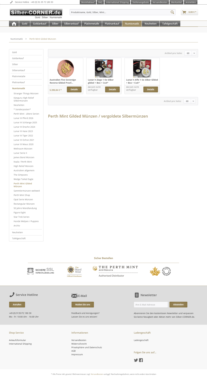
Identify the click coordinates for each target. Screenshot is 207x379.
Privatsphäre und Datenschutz (86, 347)
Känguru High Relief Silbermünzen (24, 99)
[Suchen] (172, 12)
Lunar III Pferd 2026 (23, 118)
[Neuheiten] (150, 23)
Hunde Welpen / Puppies (26, 221)
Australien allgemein (24, 170)
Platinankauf (18, 82)
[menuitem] (123, 13)
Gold (14, 52)
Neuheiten (19, 105)
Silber (15, 64)
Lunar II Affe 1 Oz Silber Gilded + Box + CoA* (142, 81)
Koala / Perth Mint (23, 161)
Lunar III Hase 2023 (23, 131)
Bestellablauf (87, 2)
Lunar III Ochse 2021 (24, 139)
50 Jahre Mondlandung (25, 208)
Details (74, 89)
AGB (73, 350)
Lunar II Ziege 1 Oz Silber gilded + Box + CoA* (101, 81)
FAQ (100, 2)
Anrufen (17, 304)
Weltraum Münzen (23, 148)
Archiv (17, 225)
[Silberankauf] (71, 23)
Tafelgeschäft (19, 238)
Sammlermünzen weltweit (27, 190)
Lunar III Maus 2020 (23, 144)
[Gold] (24, 23)
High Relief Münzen (23, 166)
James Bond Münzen (24, 157)
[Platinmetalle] (92, 23)
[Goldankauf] (39, 23)
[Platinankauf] (112, 23)
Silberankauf (18, 70)
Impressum (77, 354)
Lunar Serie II (20, 153)
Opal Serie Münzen (23, 199)
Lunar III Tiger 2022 (23, 135)
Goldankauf (18, 58)
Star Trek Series (21, 216)
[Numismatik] (132, 23)
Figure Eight (20, 212)
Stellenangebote (140, 2)
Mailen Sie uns (82, 304)
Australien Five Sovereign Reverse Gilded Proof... (63, 81)
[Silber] (55, 23)
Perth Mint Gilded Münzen (23, 185)
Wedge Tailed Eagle (23, 179)
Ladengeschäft (141, 340)
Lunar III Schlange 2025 (25, 122)
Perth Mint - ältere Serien (26, 113)
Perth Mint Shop (22, 195)
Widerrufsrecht (79, 343)
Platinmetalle (18, 76)
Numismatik (18, 88)
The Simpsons (21, 174)
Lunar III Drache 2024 (24, 126)
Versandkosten (160, 2)
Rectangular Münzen (24, 203)
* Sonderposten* (22, 109)
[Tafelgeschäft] (170, 23)
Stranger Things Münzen (26, 93)
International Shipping (117, 2)
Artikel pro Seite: (173, 53)
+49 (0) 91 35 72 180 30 (42, 2)
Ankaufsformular (17, 340)
